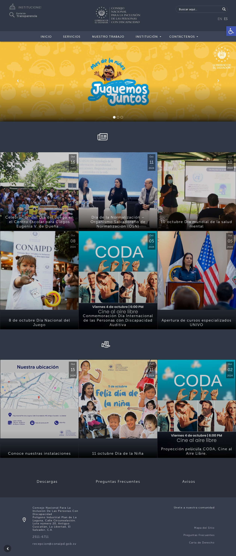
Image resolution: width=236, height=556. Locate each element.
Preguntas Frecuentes (198, 535)
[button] (231, 31)
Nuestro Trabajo (108, 36)
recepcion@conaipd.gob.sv (54, 544)
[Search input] (199, 9)
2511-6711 (41, 537)
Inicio (46, 36)
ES (226, 19)
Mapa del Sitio (204, 527)
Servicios (71, 36)
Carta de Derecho (201, 542)
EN (220, 19)
